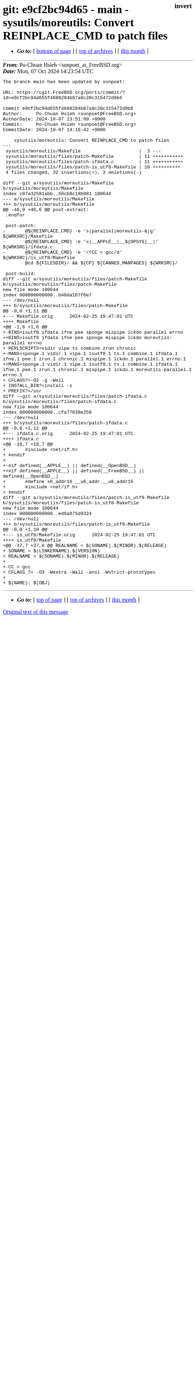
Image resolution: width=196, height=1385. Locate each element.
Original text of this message (35, 713)
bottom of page (54, 51)
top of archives (96, 51)
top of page (49, 701)
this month (133, 51)
